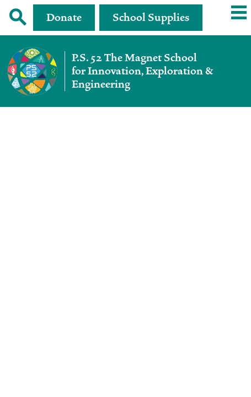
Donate (64, 17)
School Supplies (151, 17)
